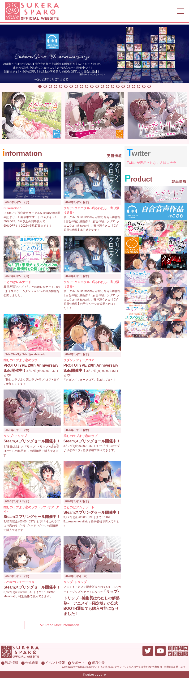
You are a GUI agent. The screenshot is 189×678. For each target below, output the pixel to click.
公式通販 (31, 663)
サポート (78, 663)
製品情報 (11, 663)
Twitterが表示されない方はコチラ (151, 163)
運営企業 (98, 663)
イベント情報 (55, 663)
